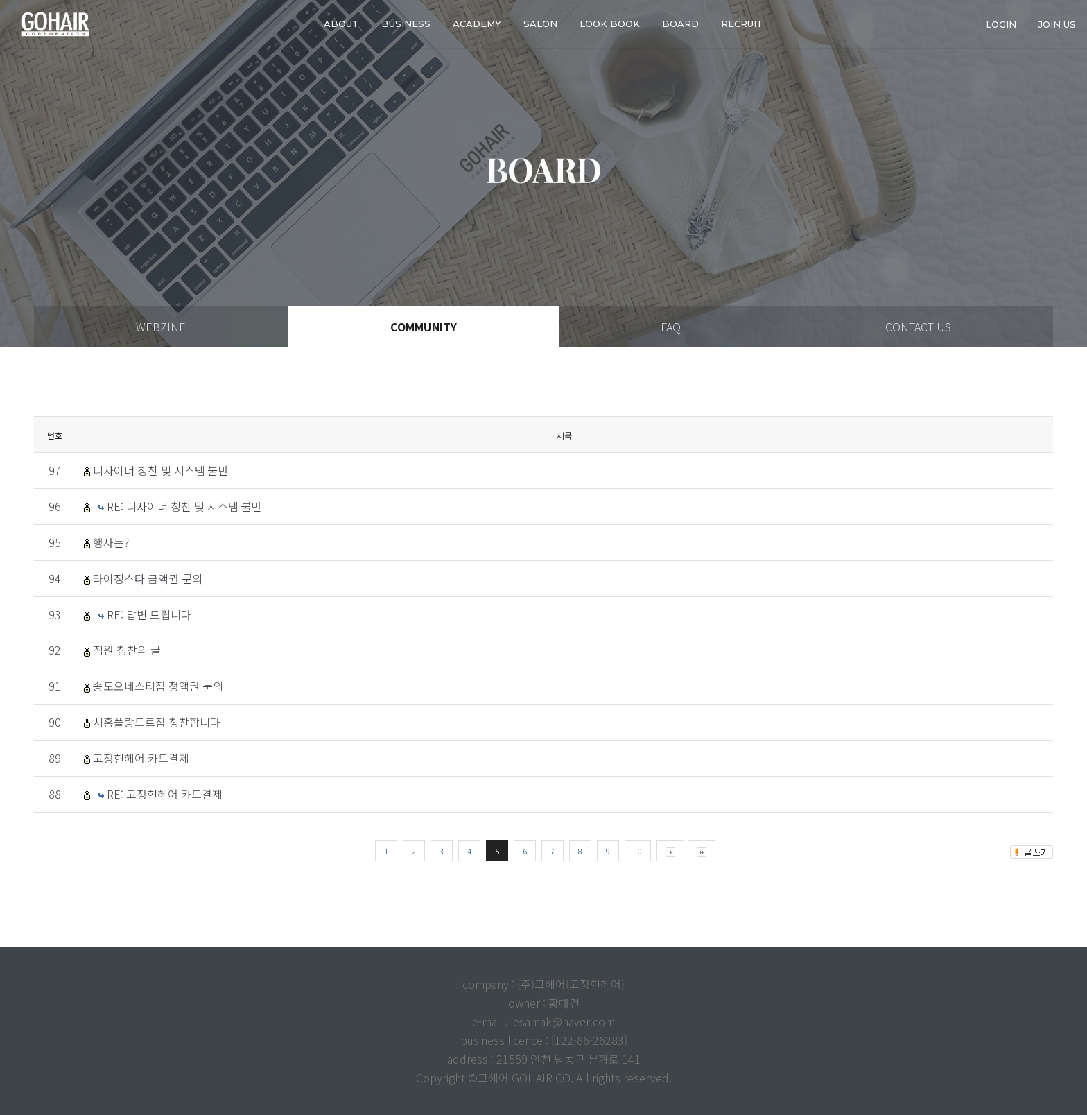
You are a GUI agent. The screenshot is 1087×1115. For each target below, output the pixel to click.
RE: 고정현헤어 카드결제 (165, 794)
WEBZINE (161, 326)
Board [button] (680, 23)
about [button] (341, 23)
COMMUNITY (423, 326)
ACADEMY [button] (477, 23)
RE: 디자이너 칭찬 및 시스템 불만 (184, 506)
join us (1057, 23)
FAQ (671, 326)
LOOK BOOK (610, 23)
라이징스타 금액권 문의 (147, 578)
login (1001, 23)
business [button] (406, 23)
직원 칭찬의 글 (127, 649)
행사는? (111, 542)
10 (638, 850)
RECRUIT (742, 23)
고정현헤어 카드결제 (141, 758)
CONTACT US (918, 326)
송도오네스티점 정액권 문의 (158, 685)
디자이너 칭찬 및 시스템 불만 (161, 470)
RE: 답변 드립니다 (149, 614)
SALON (540, 23)
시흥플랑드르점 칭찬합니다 (156, 722)
